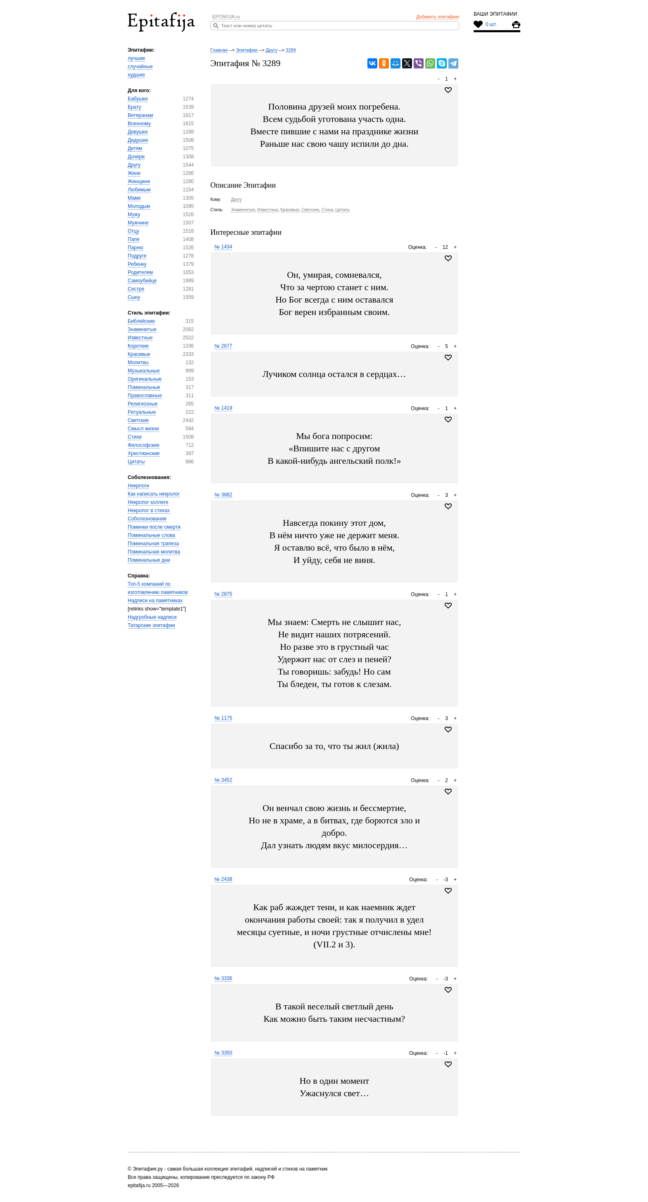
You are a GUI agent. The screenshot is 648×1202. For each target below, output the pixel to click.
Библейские (141, 321)
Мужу (134, 214)
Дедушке (138, 140)
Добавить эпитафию (437, 16)
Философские (144, 445)
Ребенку (137, 264)
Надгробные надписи (152, 617)
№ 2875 (223, 594)
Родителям (140, 272)
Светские (138, 420)
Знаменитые (142, 329)
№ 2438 (223, 879)
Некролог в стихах (149, 510)
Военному (139, 123)
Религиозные (143, 404)
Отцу (133, 231)
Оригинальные (145, 379)
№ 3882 (223, 495)
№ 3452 (223, 780)
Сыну (134, 297)
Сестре (136, 289)
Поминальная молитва (154, 552)
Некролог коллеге (148, 502)
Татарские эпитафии (151, 625)
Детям (135, 148)
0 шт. (491, 24)
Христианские (144, 453)
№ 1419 (223, 408)
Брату (134, 107)
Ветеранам (140, 115)
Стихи (135, 437)
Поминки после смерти (154, 527)
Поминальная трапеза (153, 543)
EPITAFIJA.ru (226, 16)
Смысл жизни (143, 429)
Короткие (138, 346)
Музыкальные (144, 371)
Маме (134, 198)
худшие (136, 75)
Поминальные (144, 387)
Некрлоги (138, 486)
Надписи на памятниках (155, 600)
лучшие (136, 58)
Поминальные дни (149, 560)
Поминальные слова (151, 535)
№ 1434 (223, 247)
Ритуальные (142, 412)
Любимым (139, 190)
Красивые (139, 354)
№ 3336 (223, 978)
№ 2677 (223, 346)
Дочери (136, 157)
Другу (134, 165)
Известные (140, 338)
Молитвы (138, 362)
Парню (135, 247)
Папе (133, 239)
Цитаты (136, 462)
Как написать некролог (154, 494)
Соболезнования (147, 519)
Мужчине (138, 223)
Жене (134, 173)
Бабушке (138, 99)
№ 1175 (223, 718)
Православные (145, 395)
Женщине (139, 181)
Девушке (138, 132)
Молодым (139, 206)
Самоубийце (142, 281)
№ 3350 (223, 1053)
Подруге (137, 256)
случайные (140, 66)
